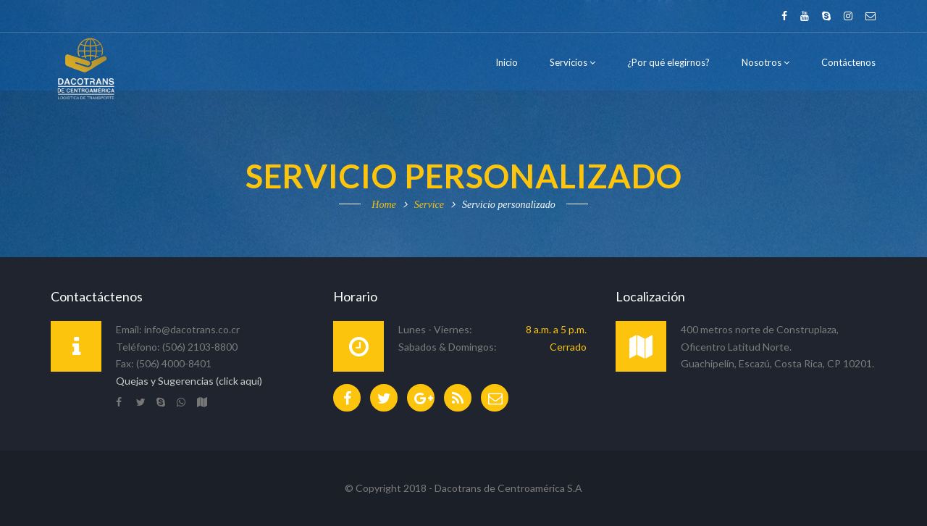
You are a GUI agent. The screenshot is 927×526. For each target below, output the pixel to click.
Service (429, 204)
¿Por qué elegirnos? (668, 62)
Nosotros (765, 62)
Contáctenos (848, 62)
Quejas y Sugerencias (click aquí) (189, 381)
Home (383, 204)
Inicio (506, 62)
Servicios (572, 62)
